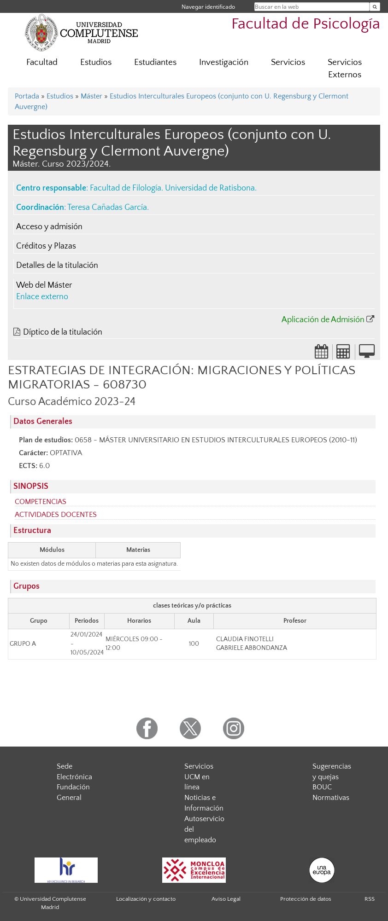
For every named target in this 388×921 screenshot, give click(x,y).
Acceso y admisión (49, 227)
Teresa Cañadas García (107, 207)
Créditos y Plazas (46, 246)
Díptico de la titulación (62, 332)
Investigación (223, 62)
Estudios (96, 62)
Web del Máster (44, 285)
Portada (27, 96)
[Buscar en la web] (375, 6)
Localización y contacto (146, 899)
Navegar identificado (208, 7)
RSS (369, 899)
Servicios (288, 62)
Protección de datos (305, 899)
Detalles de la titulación (57, 265)
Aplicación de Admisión (323, 319)
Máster (91, 96)
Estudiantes (155, 62)
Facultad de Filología (125, 188)
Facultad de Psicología (305, 24)
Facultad (42, 62)
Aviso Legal (226, 899)
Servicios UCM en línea (198, 777)
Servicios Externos (345, 69)
